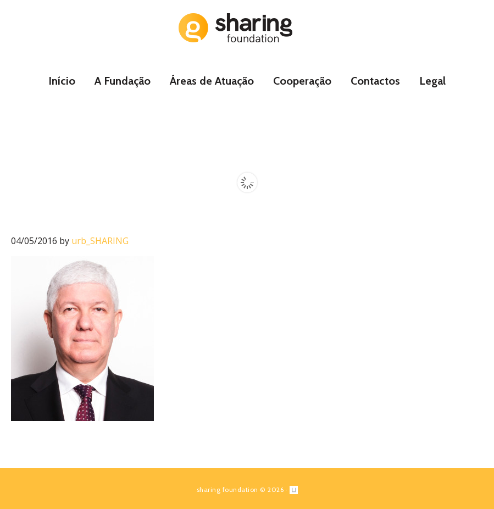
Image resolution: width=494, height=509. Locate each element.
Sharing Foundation (247, 27)
